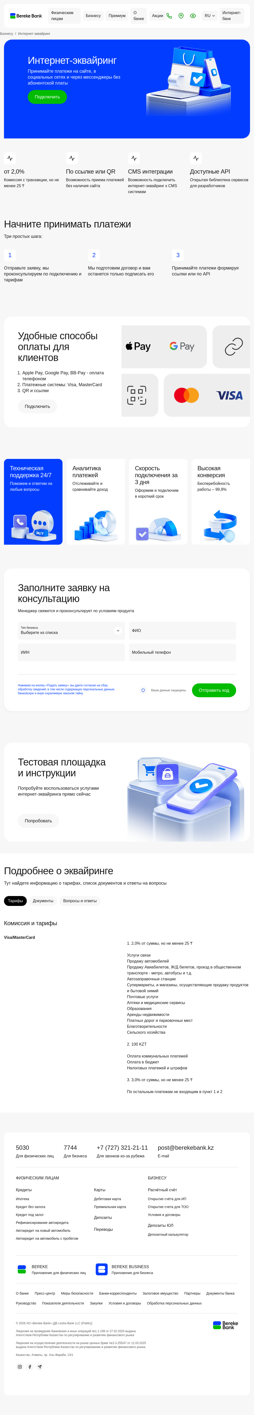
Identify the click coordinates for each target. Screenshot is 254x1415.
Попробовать (38, 820)
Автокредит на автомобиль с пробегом (47, 1238)
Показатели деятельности (63, 1303)
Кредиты (24, 1190)
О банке (138, 16)
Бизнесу (93, 16)
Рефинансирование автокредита (42, 1223)
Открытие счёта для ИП (167, 1199)
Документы (43, 901)
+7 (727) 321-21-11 (122, 1147)
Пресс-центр (45, 1293)
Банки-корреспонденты (118, 1293)
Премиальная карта (110, 1207)
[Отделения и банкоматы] (181, 16)
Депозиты (103, 1217)
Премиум (117, 16)
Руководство (26, 1303)
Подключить (47, 96)
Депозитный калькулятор (168, 1234)
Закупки (96, 1303)
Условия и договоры (164, 1215)
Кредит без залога (30, 1207)
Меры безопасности (77, 1293)
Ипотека (22, 1199)
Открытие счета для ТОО (168, 1207)
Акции (157, 16)
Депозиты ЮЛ (160, 1225)
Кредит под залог (30, 1215)
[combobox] (71, 631)
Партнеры (192, 1293)
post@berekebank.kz (186, 1147)
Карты (99, 1190)
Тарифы (15, 901)
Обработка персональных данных (174, 1303)
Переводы (103, 1229)
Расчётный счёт (162, 1190)
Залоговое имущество (160, 1293)
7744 (70, 1147)
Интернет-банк (231, 16)
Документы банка (220, 1293)
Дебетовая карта (107, 1199)
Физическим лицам (62, 16)
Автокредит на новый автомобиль (43, 1231)
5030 (22, 1147)
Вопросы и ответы (80, 901)
